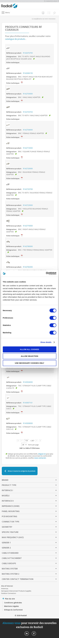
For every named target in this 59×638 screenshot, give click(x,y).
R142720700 (28, 189)
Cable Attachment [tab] (12, 558)
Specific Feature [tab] (10, 532)
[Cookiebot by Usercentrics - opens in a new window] (45, 273)
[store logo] (16, 5)
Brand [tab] (5, 480)
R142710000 (28, 148)
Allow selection (29, 356)
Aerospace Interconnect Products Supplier (16, 591)
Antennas (4, 588)
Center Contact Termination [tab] (17, 579)
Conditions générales (13, 602)
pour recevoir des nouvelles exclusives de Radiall (29, 625)
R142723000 (28, 205)
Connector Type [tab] (10, 521)
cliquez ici (42, 454)
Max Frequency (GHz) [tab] (13, 537)
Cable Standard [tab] (10, 553)
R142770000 (28, 226)
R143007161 (28, 403)
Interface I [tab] (7, 490)
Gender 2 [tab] (6, 547)
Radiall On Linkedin (27, 633)
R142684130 (28, 73)
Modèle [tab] (5, 495)
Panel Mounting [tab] (11, 511)
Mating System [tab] (10, 568)
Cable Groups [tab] (9, 563)
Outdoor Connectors (8, 593)
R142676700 (28, 53)
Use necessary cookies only (29, 363)
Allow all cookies (29, 349)
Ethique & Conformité (13, 610)
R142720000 (28, 168)
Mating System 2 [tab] (10, 574)
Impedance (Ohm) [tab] (10, 506)
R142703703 (28, 112)
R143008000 (28, 423)
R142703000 (28, 94)
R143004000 (28, 382)
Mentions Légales (11, 606)
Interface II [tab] (8, 501)
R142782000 (28, 267)
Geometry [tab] (7, 527)
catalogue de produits (15, 39)
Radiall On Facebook (34, 633)
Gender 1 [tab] (6, 542)
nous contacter (40, 458)
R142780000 (28, 246)
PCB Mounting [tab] (9, 516)
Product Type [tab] (9, 485)
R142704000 (28, 130)
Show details (45, 342)
